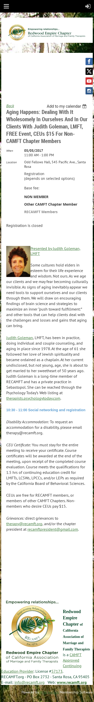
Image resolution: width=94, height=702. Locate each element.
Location (11, 162)
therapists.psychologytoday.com (33, 398)
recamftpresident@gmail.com (52, 529)
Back (10, 105)
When (9, 151)
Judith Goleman (19, 337)
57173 (57, 671)
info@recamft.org (29, 682)
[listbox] (67, 106)
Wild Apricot (49, 692)
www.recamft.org (72, 682)
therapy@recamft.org (24, 523)
